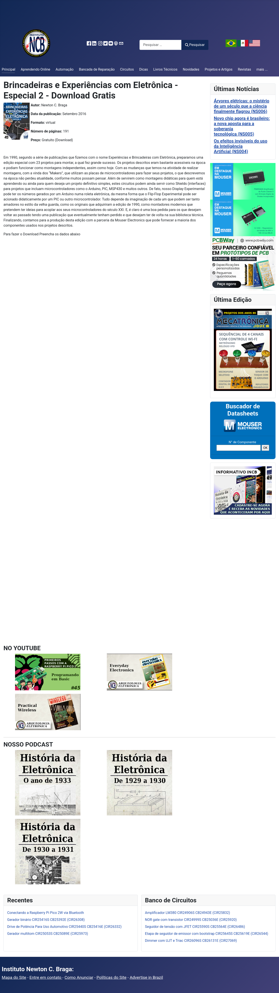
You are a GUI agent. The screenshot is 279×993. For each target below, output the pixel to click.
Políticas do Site (111, 977)
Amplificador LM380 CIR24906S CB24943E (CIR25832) (187, 913)
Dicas (143, 69)
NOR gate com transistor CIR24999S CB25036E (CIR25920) (191, 920)
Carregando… (72, 445)
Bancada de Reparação (97, 69)
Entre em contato (45, 977)
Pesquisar (195, 45)
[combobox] (161, 45)
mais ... (262, 69)
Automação (64, 69)
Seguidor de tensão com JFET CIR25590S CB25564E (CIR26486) (195, 927)
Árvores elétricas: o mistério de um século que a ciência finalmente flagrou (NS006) (241, 106)
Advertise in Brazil (146, 977)
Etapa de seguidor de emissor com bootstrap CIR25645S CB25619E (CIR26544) (206, 934)
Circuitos (127, 69)
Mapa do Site (14, 977)
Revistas (244, 69)
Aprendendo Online (35, 69)
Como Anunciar (79, 977)
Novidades (191, 69)
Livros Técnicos (165, 69)
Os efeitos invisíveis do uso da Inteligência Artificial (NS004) (240, 146)
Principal (8, 69)
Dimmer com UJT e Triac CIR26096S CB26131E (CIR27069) (191, 941)
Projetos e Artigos (218, 69)
